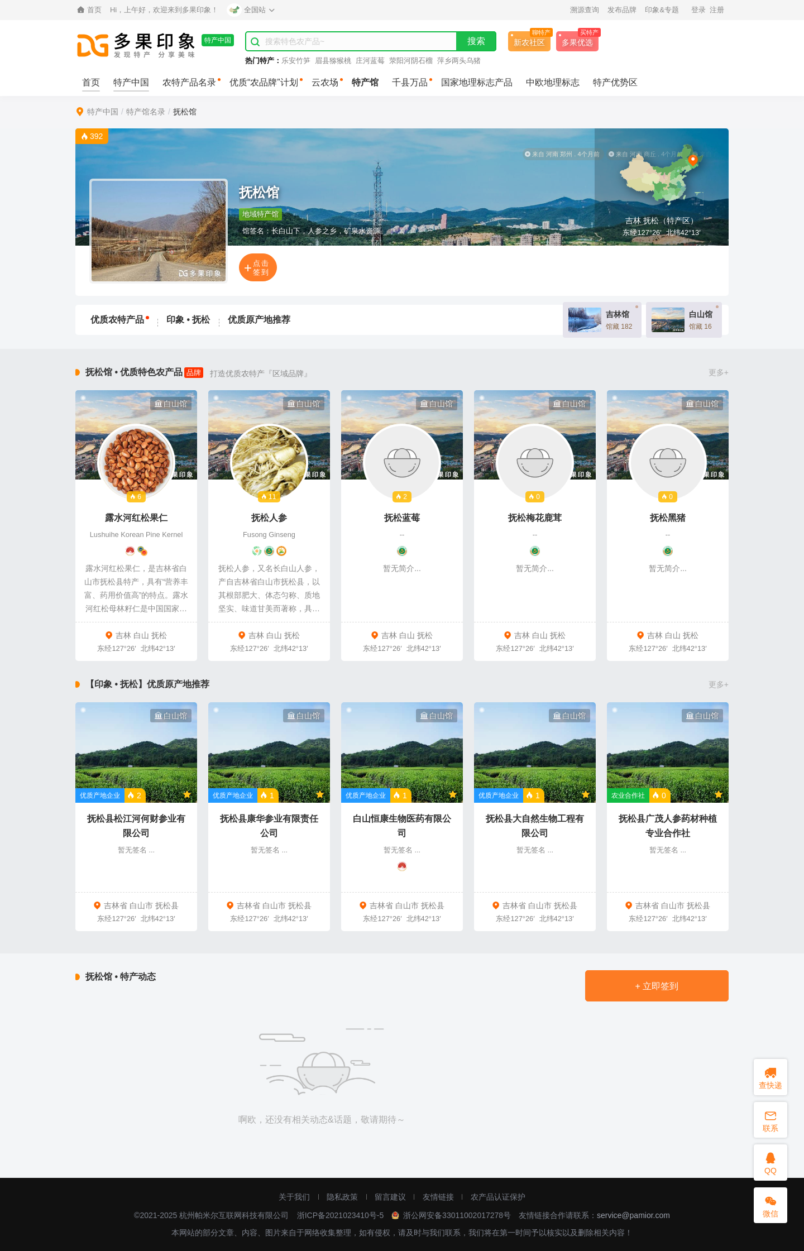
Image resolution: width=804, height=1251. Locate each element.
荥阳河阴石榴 (411, 60)
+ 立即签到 (656, 986)
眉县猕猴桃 (333, 60)
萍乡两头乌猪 (459, 60)
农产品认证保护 (498, 1196)
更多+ (719, 372)
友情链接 (438, 1196)
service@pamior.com (633, 1215)
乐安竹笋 (295, 60)
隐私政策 (342, 1196)
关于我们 (294, 1196)
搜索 (476, 41)
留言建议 (390, 1196)
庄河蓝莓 (370, 60)
